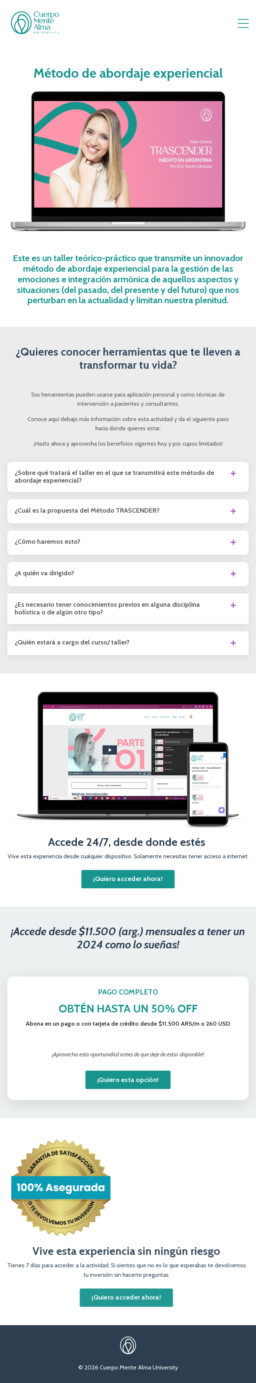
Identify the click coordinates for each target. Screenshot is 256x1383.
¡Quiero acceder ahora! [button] (128, 879)
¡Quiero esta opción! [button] (128, 1080)
